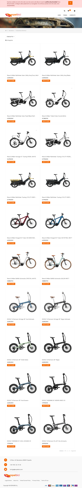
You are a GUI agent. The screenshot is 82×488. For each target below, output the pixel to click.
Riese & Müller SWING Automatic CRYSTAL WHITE (21, 278)
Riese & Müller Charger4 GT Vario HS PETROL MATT (57, 238)
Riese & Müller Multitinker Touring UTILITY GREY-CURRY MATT (21, 197)
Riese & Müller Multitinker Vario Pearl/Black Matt (21, 116)
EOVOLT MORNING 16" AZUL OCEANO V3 (19, 441)
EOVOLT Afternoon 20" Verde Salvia (17, 360)
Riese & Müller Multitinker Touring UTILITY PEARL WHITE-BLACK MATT (56, 157)
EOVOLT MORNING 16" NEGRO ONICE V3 (53, 400)
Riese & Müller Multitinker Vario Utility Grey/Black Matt (56, 76)
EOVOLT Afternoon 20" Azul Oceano (17, 400)
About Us (15, 480)
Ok (70, 3)
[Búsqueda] (75, 36)
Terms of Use (44, 480)
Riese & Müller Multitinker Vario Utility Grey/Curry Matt (22, 75)
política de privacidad (51, 2)
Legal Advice (8, 480)
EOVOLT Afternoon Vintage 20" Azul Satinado (20, 319)
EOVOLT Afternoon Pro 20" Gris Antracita (54, 441)
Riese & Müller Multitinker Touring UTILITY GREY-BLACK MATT (56, 197)
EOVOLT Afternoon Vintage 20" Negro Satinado (56, 319)
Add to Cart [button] (11, 80)
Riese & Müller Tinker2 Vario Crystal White (54, 116)
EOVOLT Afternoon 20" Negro (51, 360)
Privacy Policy (36, 480)
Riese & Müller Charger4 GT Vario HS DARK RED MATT (21, 238)
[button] (10, 36)
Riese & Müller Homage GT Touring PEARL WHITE (21, 156)
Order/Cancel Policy (25, 480)
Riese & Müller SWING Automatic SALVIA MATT (55, 278)
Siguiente (73, 450)
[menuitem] (59, 15)
